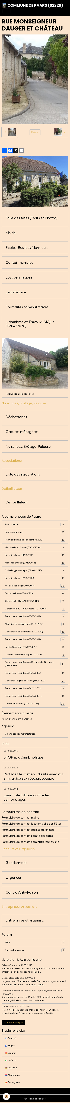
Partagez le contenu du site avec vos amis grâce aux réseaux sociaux (34, 776)
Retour (35, 132)
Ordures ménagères (22, 432)
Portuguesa (12, 1082)
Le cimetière (16, 292)
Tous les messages (13, 1022)
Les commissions (19, 277)
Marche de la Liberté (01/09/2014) (35, 547)
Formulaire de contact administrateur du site (30, 841)
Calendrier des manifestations (20, 733)
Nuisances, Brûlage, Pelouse (28, 446)
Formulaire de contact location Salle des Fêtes (31, 823)
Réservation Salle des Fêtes (19, 393)
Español (10, 1052)
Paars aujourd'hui (35, 532)
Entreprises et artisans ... (25, 920)
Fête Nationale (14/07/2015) (35, 586)
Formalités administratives (27, 307)
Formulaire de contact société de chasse (28, 829)
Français (10, 1038)
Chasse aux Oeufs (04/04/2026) (35, 704)
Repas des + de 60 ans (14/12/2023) (35, 688)
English (10, 1045)
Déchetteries (16, 417)
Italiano (10, 1060)
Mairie (11, 233)
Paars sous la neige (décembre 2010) (35, 540)
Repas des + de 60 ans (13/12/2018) (35, 616)
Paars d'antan (35, 524)
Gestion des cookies (35, 1098)
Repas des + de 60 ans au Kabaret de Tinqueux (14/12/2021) (35, 664)
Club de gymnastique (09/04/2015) (35, 570)
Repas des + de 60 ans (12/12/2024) (35, 696)
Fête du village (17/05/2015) (35, 578)
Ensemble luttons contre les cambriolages (26, 797)
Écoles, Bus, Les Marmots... (27, 248)
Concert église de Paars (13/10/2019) (35, 632)
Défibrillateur (17, 502)
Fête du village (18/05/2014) (35, 555)
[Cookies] (6, 1096)
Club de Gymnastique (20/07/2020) (35, 655)
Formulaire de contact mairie (20, 817)
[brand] (33, 5)
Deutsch (11, 1067)
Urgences (14, 877)
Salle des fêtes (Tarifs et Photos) (31, 218)
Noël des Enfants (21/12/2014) (35, 563)
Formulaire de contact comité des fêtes (27, 835)
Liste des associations (23, 474)
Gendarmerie (17, 863)
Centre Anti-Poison (22, 892)
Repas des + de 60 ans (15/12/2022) (35, 673)
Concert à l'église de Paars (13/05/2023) (35, 681)
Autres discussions (35, 950)
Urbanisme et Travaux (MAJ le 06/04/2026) (30, 324)
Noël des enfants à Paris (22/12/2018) (35, 624)
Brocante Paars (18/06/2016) (35, 593)
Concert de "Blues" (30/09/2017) (35, 601)
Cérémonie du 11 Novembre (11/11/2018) (35, 609)
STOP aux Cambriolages (23, 757)
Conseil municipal (20, 262)
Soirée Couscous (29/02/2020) (35, 647)
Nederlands (12, 1074)
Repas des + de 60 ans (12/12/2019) (35, 639)
